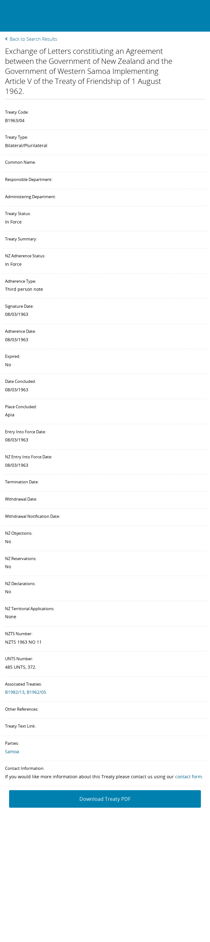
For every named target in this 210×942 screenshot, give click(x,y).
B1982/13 (14, 692)
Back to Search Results (33, 39)
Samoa (12, 751)
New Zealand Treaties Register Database (44, 15)
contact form (188, 777)
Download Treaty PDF (105, 798)
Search (186, 14)
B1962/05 (36, 692)
